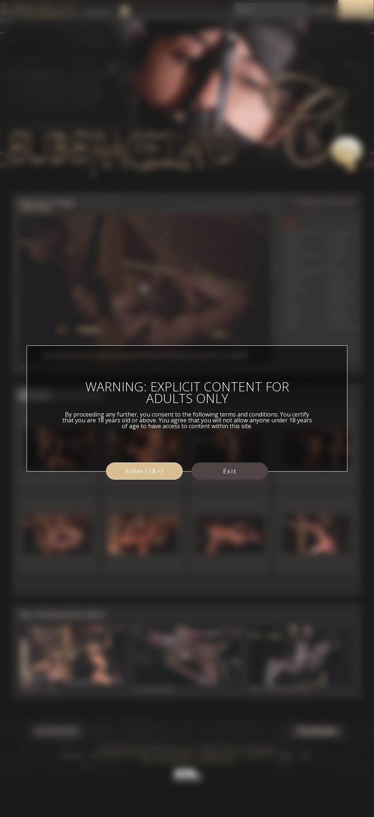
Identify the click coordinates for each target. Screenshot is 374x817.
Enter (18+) (144, 471)
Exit (230, 471)
